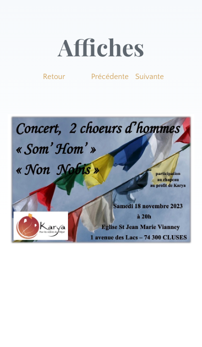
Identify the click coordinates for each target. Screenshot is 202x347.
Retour (54, 76)
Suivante (149, 76)
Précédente (110, 76)
